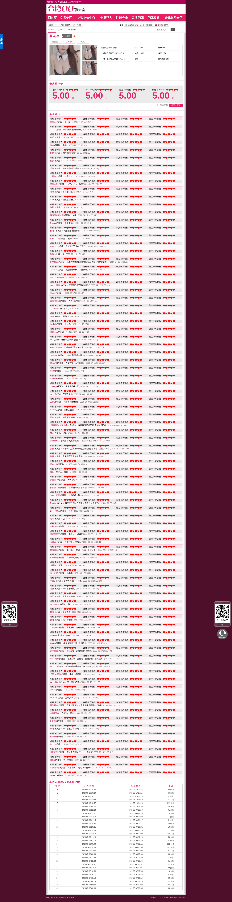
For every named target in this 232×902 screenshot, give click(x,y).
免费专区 (66, 17)
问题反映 (154, 17)
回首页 (52, 17)
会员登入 (106, 17)
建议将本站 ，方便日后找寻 (64, 2)
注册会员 (122, 17)
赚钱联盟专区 (173, 17)
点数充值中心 (86, 17)
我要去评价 (175, 105)
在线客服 (70, 898)
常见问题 (138, 17)
